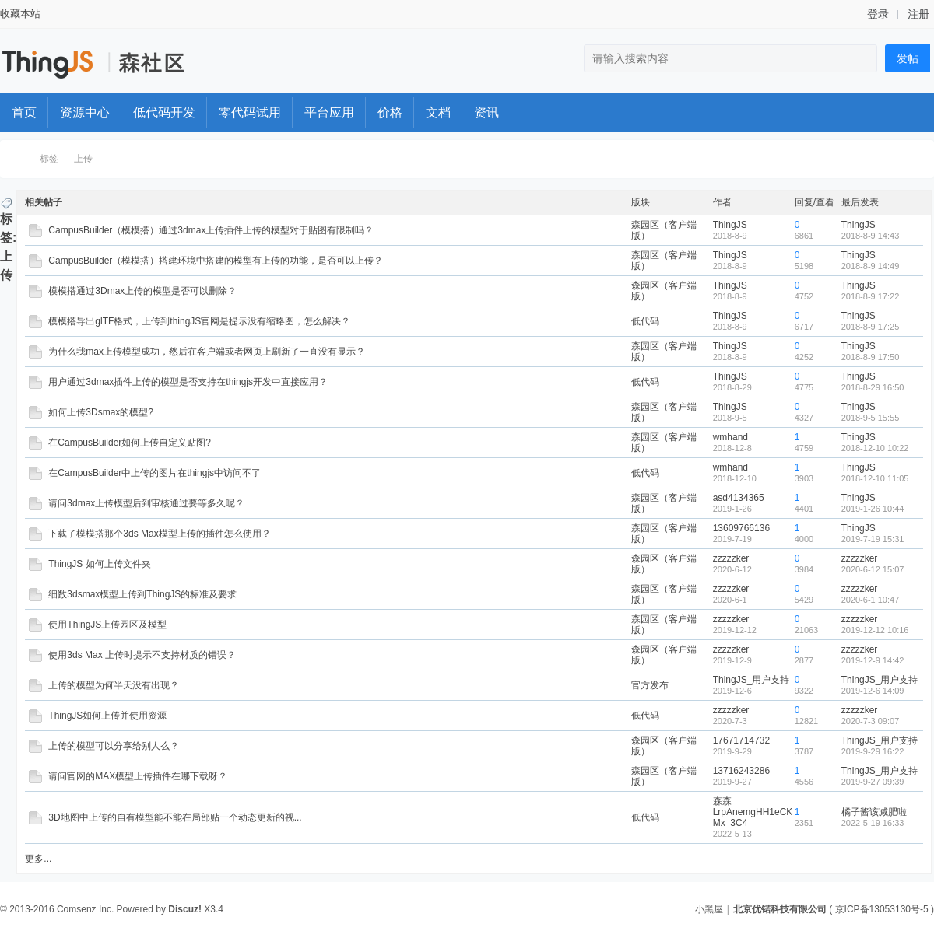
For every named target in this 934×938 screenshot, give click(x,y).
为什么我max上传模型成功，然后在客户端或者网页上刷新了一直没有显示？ (206, 351)
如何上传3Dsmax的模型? (100, 412)
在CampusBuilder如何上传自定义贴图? (129, 442)
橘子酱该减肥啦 (874, 812)
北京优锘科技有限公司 (780, 909)
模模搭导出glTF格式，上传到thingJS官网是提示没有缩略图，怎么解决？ (199, 321)
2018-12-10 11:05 (875, 478)
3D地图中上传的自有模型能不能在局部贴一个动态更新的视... (174, 817)
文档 (438, 112)
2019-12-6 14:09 (872, 690)
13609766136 (741, 528)
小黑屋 (709, 909)
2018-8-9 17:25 (870, 326)
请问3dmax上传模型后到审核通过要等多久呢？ (146, 503)
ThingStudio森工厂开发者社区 (18, 159)
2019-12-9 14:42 (872, 660)
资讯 (486, 112)
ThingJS (730, 224)
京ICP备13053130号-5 (882, 909)
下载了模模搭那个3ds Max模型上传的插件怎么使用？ (159, 533)
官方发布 (650, 685)
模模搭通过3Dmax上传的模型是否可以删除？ (142, 290)
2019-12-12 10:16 (875, 630)
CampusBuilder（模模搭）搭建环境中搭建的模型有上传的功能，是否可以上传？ (215, 260)
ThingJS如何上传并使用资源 (107, 715)
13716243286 (741, 770)
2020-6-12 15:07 (872, 569)
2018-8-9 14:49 (870, 266)
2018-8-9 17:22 (870, 296)
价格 (389, 112)
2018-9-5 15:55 (870, 417)
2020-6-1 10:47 (870, 599)
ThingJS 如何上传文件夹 (99, 563)
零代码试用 (250, 112)
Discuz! (185, 909)
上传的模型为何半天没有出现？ (113, 685)
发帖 (907, 58)
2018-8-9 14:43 (870, 235)
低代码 (645, 321)
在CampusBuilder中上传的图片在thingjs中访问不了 (154, 472)
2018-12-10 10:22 (875, 448)
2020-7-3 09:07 (870, 721)
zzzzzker (731, 558)
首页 (24, 112)
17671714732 (741, 740)
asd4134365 (738, 497)
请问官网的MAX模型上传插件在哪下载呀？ (137, 776)
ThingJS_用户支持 (751, 679)
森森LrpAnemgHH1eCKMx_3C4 (753, 812)
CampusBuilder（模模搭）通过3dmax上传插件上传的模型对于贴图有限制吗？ (211, 230)
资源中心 (85, 112)
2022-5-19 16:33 (872, 823)
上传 (83, 158)
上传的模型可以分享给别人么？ (113, 745)
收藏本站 (20, 13)
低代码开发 (164, 112)
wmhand (730, 437)
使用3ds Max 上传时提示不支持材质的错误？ (142, 654)
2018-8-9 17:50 (870, 357)
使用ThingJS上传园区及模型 (107, 624)
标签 (49, 158)
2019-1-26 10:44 (872, 508)
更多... (38, 858)
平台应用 (329, 112)
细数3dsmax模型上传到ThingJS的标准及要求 (142, 594)
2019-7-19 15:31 (872, 539)
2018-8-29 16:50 (872, 387)
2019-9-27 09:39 (872, 781)
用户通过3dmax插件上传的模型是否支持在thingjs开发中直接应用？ (188, 381)
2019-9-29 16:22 (872, 751)
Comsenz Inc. (85, 909)
